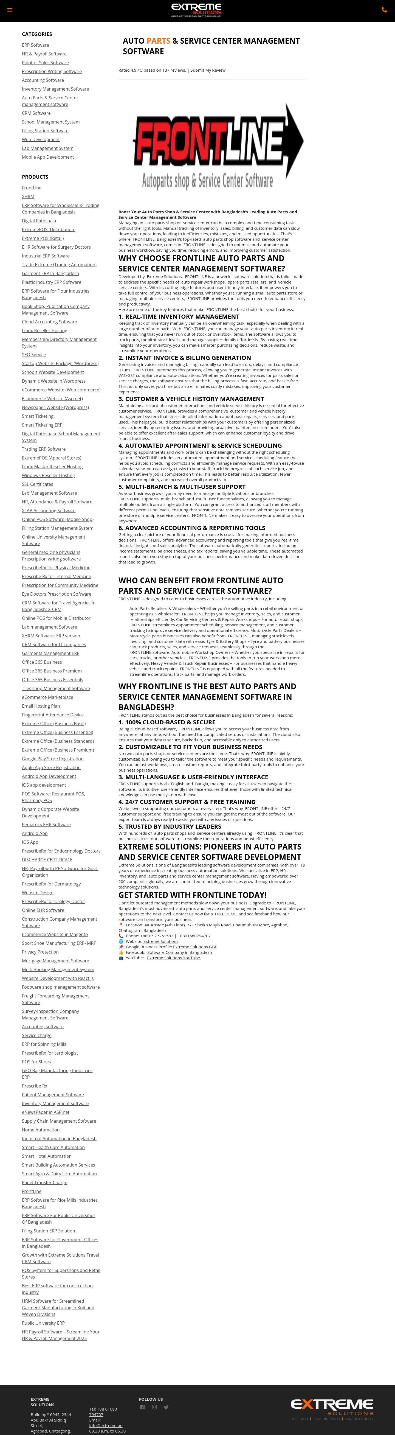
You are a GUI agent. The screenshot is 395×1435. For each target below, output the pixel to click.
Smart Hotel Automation (47, 1156)
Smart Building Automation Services (58, 1165)
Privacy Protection (40, 952)
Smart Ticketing (37, 416)
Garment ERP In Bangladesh (50, 273)
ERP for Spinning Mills (44, 1044)
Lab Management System (48, 148)
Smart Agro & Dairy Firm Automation (59, 1174)
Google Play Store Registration (53, 759)
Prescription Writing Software (52, 71)
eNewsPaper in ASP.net (45, 1112)
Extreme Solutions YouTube (174, 957)
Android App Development (49, 776)
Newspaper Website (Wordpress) (55, 407)
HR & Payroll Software (44, 54)
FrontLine (31, 188)
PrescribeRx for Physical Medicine (56, 568)
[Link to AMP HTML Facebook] (143, 1408)
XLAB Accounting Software (49, 511)
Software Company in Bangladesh (180, 952)
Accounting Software (43, 80)
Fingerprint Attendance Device (53, 715)
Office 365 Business (42, 662)
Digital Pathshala (39, 221)
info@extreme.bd (106, 1425)
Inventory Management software (55, 1103)
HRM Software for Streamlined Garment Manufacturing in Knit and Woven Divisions (58, 1307)
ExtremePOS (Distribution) (48, 229)
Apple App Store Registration (51, 767)
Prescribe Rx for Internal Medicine (56, 576)
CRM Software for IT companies (54, 644)
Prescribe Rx (34, 1086)
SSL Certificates (37, 484)
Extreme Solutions (160, 941)
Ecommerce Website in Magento (55, 934)
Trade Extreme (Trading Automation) (59, 265)
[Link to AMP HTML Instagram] (154, 1408)
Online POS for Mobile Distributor (56, 618)
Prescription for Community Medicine (60, 585)
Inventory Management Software (55, 89)
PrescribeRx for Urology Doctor (53, 901)
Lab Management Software (49, 493)
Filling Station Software (45, 131)
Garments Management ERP (51, 653)
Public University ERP (43, 1323)
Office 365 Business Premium (52, 671)
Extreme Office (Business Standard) (58, 741)
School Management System (51, 122)
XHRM (28, 197)
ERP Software (35, 45)
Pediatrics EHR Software (46, 825)
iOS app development (44, 785)
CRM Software (36, 113)
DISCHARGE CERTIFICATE (47, 860)
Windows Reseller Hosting (48, 475)
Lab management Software (49, 627)
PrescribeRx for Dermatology (51, 884)
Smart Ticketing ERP (42, 425)
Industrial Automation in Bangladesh (59, 1139)
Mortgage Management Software (55, 961)
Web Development (41, 139)
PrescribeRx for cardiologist (50, 1053)
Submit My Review (208, 70)
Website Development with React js (58, 978)
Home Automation (41, 1130)
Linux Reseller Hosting (44, 330)
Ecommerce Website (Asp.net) (52, 399)
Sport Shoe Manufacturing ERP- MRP (59, 943)
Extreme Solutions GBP (195, 946)
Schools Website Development (53, 372)
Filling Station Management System (58, 528)
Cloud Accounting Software (49, 322)
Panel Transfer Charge (44, 1182)
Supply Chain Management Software (59, 1121)
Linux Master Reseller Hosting (52, 467)
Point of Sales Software (45, 63)
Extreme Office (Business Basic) (54, 724)
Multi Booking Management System (58, 969)
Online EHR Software (43, 910)
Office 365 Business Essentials (52, 680)
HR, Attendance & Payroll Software (57, 502)
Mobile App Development (48, 157)
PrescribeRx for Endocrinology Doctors (61, 851)
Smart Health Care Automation (53, 1147)
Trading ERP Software (44, 449)
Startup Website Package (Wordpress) (60, 363)
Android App (35, 833)
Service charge (37, 1035)
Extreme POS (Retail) (43, 238)
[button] (10, 10)
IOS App (30, 842)
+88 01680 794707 (103, 1411)
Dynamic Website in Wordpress (54, 381)
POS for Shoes (36, 1062)
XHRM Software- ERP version (51, 636)
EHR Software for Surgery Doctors (56, 247)
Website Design (37, 893)
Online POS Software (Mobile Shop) (58, 519)
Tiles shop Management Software (56, 688)
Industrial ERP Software (46, 256)
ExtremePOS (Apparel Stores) (51, 458)
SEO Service (34, 355)
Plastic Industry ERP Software (51, 282)
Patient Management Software (53, 1095)
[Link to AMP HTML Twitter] (166, 1408)
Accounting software (43, 1027)
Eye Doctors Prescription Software (56, 594)
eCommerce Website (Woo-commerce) (61, 390)
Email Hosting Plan (41, 706)
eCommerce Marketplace (47, 697)
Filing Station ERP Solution (48, 1231)
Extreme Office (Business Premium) (58, 750)
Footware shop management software (61, 987)
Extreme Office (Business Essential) (57, 732)
